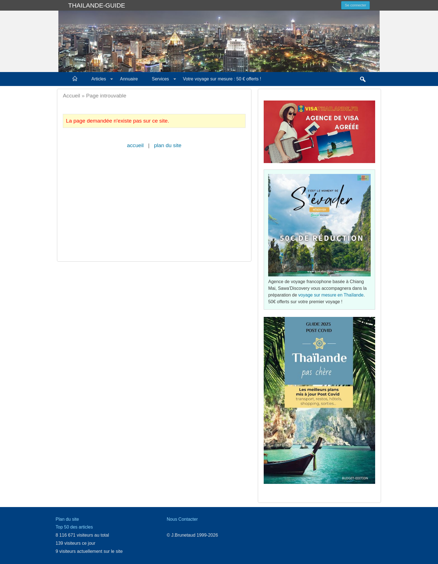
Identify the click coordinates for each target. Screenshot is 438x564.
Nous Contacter (182, 519)
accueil (135, 145)
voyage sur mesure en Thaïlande (331, 295)
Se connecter (355, 5)
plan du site (167, 145)
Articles (98, 79)
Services (160, 79)
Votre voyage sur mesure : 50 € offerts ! (222, 79)
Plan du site (67, 519)
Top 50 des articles (74, 527)
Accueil (71, 96)
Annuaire (129, 79)
